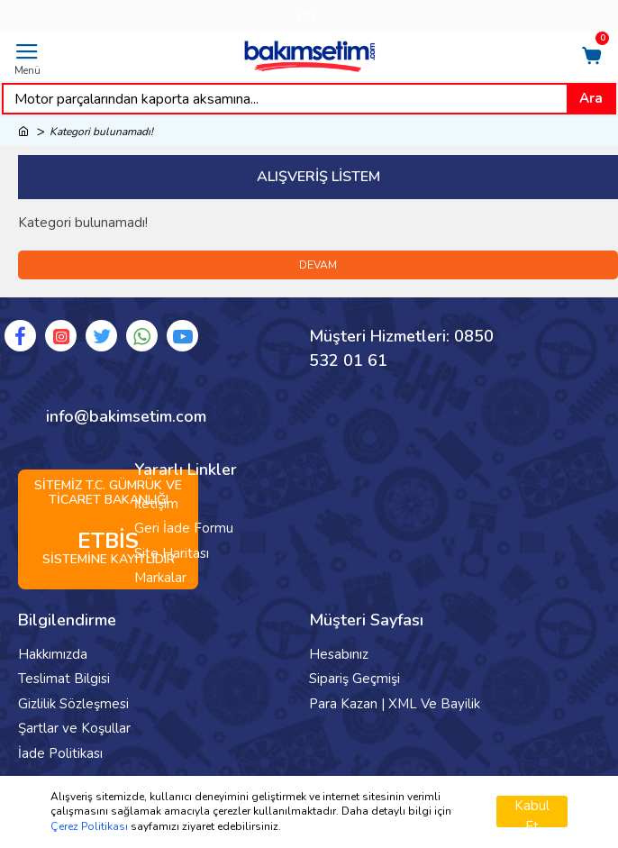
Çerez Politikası (89, 826)
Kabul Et (532, 812)
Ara (591, 98)
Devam (318, 265)
